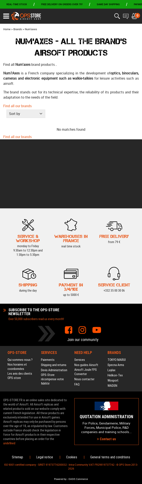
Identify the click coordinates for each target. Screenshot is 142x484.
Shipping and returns (53, 296)
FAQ (77, 315)
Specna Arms (116, 296)
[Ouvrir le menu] (6, 16)
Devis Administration (54, 301)
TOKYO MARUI (117, 291)
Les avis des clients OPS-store (20, 307)
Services (79, 291)
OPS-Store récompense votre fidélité (52, 310)
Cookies (71, 457)
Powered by (60, 479)
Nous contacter (84, 310)
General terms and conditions (110, 457)
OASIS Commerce (78, 479)
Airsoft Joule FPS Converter (85, 303)
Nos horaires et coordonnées (17, 298)
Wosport (113, 311)
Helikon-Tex (115, 306)
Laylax (111, 301)
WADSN (112, 317)
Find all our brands (17, 106)
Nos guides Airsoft (86, 296)
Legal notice (44, 457)
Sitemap (17, 457)
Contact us (106, 404)
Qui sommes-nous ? (20, 291)
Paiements (48, 291)
